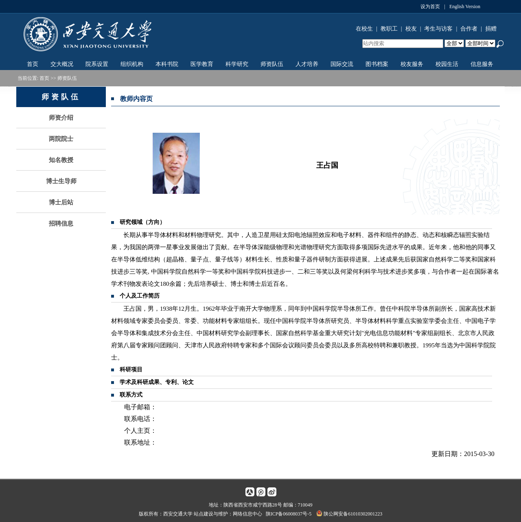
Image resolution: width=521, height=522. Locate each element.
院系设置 (96, 64)
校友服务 (412, 64)
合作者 (468, 29)
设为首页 (430, 6)
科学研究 (236, 64)
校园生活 (447, 64)
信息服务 (482, 64)
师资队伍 (271, 64)
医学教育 (201, 64)
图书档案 (377, 64)
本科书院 (166, 64)
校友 (411, 29)
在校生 (364, 29)
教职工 (389, 29)
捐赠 (491, 29)
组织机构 (131, 64)
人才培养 (307, 64)
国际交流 (342, 64)
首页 (32, 64)
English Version (464, 6)
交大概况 (61, 64)
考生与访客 (438, 29)
